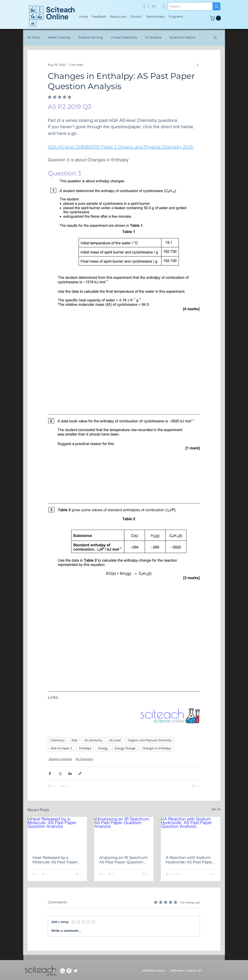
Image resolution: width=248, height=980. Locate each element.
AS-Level (115, 740)
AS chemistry (93, 740)
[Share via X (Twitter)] (60, 773)
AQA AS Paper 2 (61, 748)
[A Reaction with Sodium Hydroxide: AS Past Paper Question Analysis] (190, 833)
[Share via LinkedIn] (70, 773)
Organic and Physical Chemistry (150, 740)
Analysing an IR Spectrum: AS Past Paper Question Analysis (123, 859)
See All (215, 809)
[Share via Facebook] (50, 773)
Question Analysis (60, 759)
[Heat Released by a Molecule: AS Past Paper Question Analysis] (57, 833)
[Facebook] (69, 970)
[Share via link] (80, 773)
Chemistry (58, 740)
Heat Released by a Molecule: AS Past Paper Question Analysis (54, 859)
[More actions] (197, 64)
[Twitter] (75, 970)
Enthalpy (85, 748)
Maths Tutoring (59, 37)
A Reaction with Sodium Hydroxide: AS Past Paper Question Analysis (189, 859)
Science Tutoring (90, 37)
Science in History (182, 37)
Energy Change (125, 748)
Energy (103, 748)
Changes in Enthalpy (156, 748)
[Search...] (187, 6)
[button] (216, 18)
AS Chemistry (84, 759)
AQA (74, 740)
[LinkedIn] (62, 970)
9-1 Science (153, 37)
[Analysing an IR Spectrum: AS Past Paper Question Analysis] (124, 833)
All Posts (33, 37)
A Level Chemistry (124, 37)
